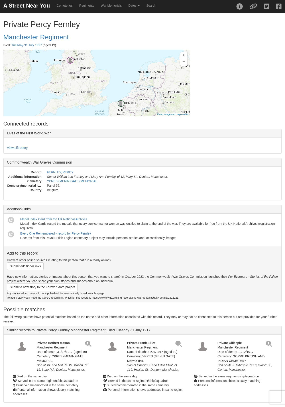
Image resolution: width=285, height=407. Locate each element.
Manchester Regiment (36, 37)
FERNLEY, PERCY (60, 172)
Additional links (19, 209)
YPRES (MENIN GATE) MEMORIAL (72, 181)
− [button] (183, 62)
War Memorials (111, 5)
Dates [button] (133, 5)
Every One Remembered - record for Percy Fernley (55, 233)
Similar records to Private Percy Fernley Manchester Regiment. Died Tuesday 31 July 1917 (79, 330)
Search (151, 5)
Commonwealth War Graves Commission (39, 162)
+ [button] (183, 55)
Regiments (86, 5)
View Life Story (17, 148)
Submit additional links (25, 266)
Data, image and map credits (173, 114)
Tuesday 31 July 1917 (26, 45)
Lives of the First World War (29, 133)
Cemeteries (65, 5)
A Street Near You (26, 5)
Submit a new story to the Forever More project (42, 287)
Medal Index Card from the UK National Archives (53, 219)
